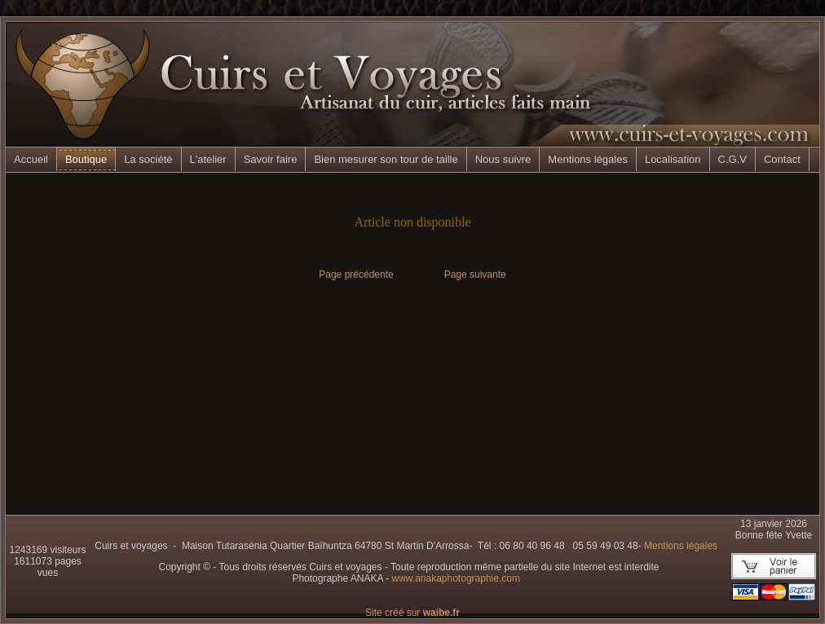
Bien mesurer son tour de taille (385, 159)
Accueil (31, 159)
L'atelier (208, 159)
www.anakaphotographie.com (455, 578)
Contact (782, 159)
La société (148, 159)
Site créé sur (412, 612)
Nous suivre (503, 159)
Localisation (673, 159)
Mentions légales (588, 159)
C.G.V (732, 159)
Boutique (86, 159)
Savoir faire (271, 159)
